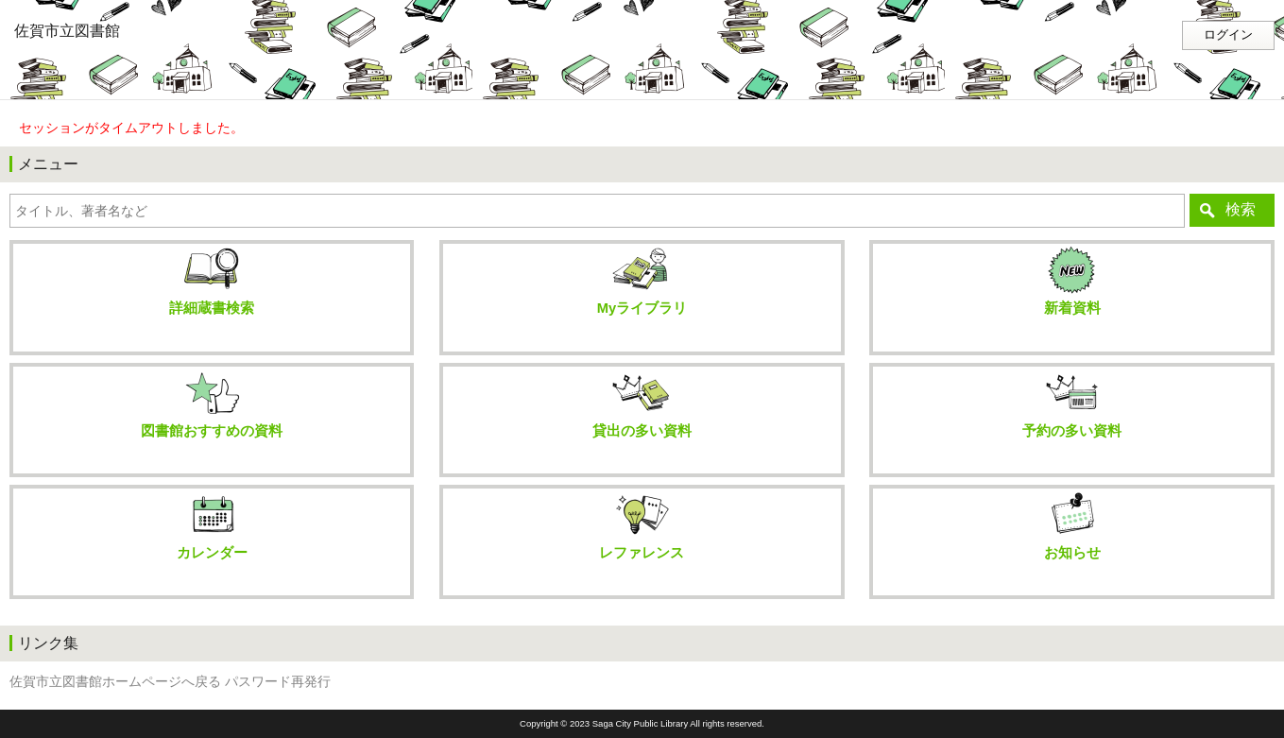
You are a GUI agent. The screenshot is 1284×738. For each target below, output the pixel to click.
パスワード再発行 (278, 682)
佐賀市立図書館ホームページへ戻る (115, 682)
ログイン (1228, 35)
